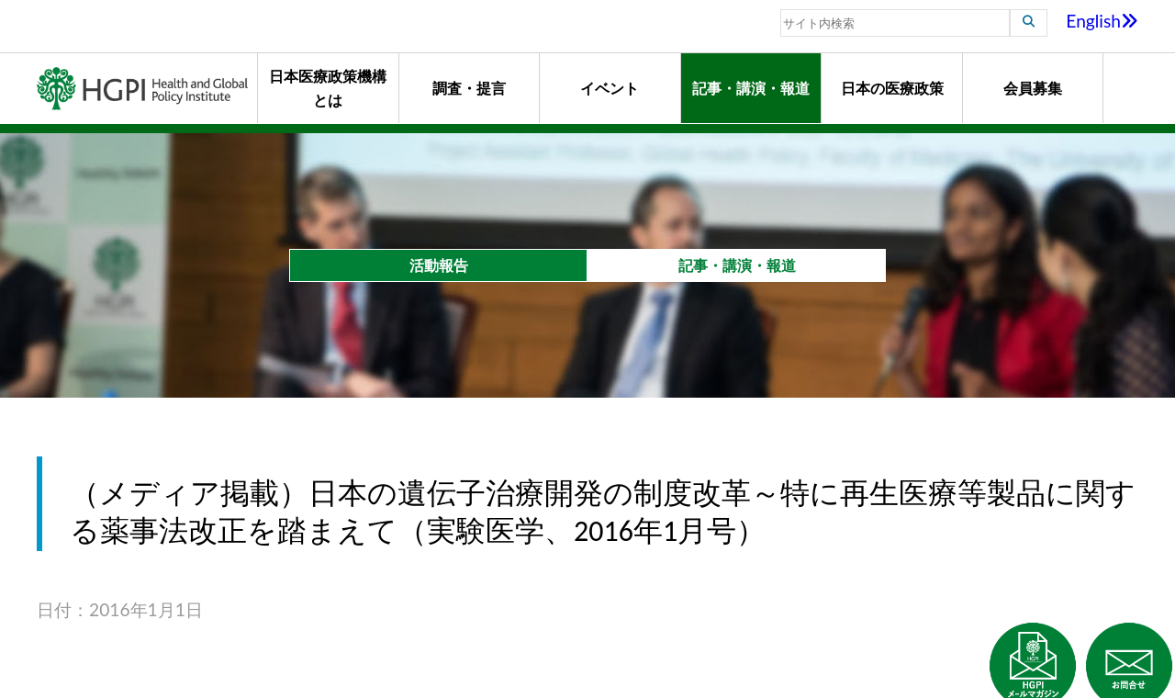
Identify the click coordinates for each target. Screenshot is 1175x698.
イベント (609, 87)
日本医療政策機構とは (327, 87)
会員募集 (1032, 87)
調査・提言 (469, 87)
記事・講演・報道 (751, 87)
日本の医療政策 (892, 87)
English (1102, 20)
